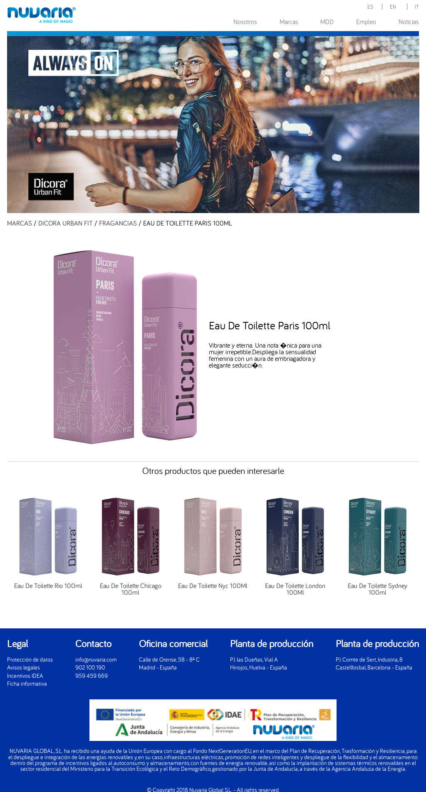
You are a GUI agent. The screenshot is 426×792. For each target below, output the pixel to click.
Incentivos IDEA (25, 675)
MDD (327, 21)
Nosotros (245, 21)
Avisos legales (23, 667)
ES (370, 6)
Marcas (289, 21)
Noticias (409, 21)
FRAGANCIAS (118, 223)
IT (417, 6)
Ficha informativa (27, 683)
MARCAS (19, 223)
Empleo (366, 21)
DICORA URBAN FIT (65, 223)
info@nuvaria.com (95, 659)
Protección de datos (30, 659)
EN (393, 6)
